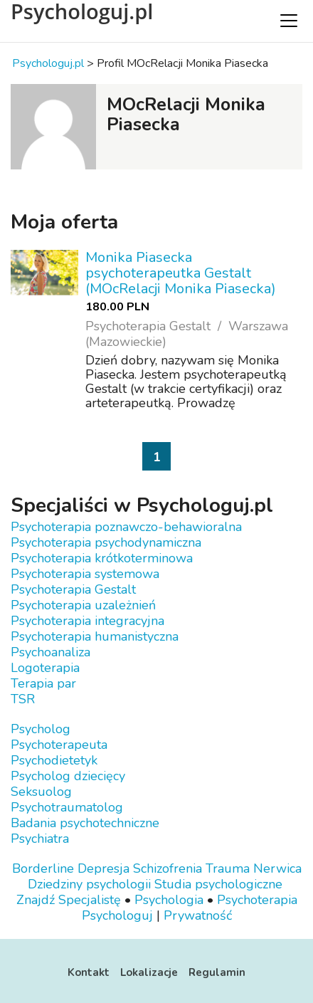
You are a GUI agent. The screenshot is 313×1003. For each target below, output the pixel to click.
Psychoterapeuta (59, 744)
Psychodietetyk (54, 760)
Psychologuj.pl (82, 11)
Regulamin (217, 972)
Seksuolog (41, 791)
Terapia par (43, 683)
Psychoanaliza (50, 652)
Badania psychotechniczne (85, 822)
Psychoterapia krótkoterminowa (102, 558)
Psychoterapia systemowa (85, 573)
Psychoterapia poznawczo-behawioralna (126, 526)
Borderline (43, 868)
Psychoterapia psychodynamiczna (106, 542)
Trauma (228, 868)
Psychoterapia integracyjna (87, 620)
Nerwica (277, 868)
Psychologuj (117, 915)
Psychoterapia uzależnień (83, 605)
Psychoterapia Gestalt (73, 589)
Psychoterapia (257, 899)
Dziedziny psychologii (89, 884)
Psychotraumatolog (67, 807)
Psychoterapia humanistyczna (95, 636)
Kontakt (89, 972)
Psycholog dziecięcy (68, 775)
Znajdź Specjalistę (68, 899)
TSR (23, 699)
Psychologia (168, 899)
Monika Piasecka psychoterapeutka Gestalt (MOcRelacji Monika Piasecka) (180, 273)
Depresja (103, 868)
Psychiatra (40, 838)
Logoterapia (45, 667)
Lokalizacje (149, 972)
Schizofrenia (167, 868)
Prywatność (198, 915)
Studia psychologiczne (218, 884)
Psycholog (40, 728)
